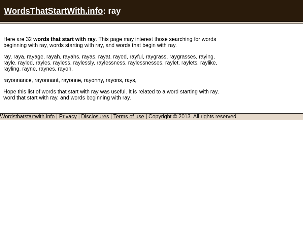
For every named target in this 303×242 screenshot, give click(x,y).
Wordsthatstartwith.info (27, 116)
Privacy (67, 116)
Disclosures (95, 116)
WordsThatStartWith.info (53, 10)
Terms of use (128, 116)
